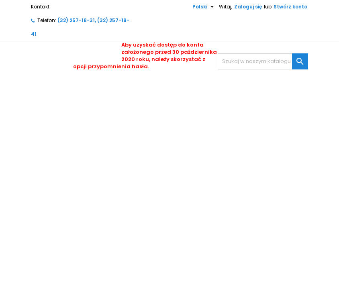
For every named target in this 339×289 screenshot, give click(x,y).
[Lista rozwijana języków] (200, 7)
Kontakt (40, 6)
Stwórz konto (290, 6)
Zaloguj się (248, 6)
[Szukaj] (263, 61)
